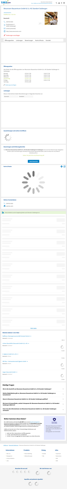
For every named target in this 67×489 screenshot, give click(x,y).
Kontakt (48, 40)
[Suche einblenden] (57, 3)
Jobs (8, 460)
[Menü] (64, 3)
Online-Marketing (28, 453)
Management (9, 456)
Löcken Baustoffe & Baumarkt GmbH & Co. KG (15, 343)
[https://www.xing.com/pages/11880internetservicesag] (25, 472)
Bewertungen (29, 40)
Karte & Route (39, 40)
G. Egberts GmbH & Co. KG (10, 354)
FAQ (43, 456)
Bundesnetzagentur (35, 422)
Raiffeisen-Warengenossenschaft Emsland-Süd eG (16, 336)
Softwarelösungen (28, 456)
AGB (57, 458)
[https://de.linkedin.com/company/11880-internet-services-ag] (29, 472)
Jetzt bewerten (33, 161)
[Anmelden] (59, 3)
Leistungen (19, 40)
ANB (57, 460)
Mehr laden (33, 328)
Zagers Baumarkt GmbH (9, 372)
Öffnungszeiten (9, 40)
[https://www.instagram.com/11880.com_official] (21, 472)
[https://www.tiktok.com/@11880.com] (17, 472)
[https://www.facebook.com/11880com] (13, 472)
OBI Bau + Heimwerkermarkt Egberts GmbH (14, 361)
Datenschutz (58, 456)
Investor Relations (10, 458)
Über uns (8, 453)
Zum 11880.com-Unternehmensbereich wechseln (41, 3)
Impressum (58, 453)
